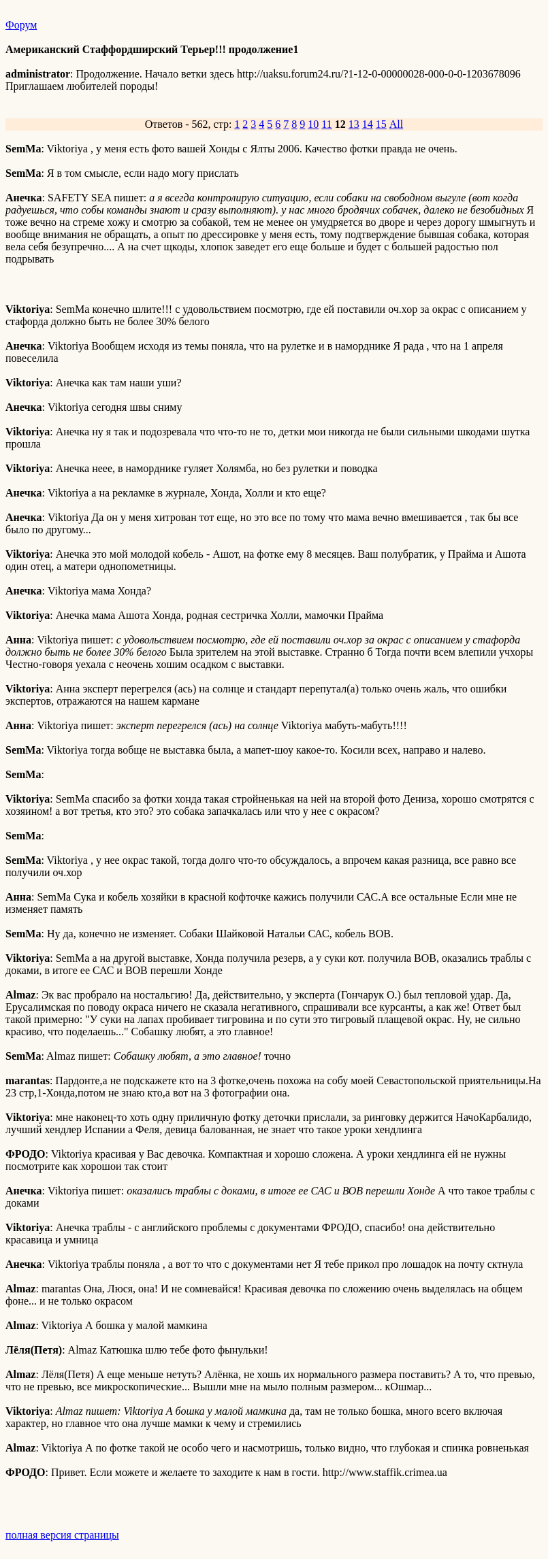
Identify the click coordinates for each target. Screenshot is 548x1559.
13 (354, 124)
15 (381, 124)
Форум (21, 25)
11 (326, 124)
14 (367, 124)
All (396, 124)
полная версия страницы (62, 1535)
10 (313, 124)
